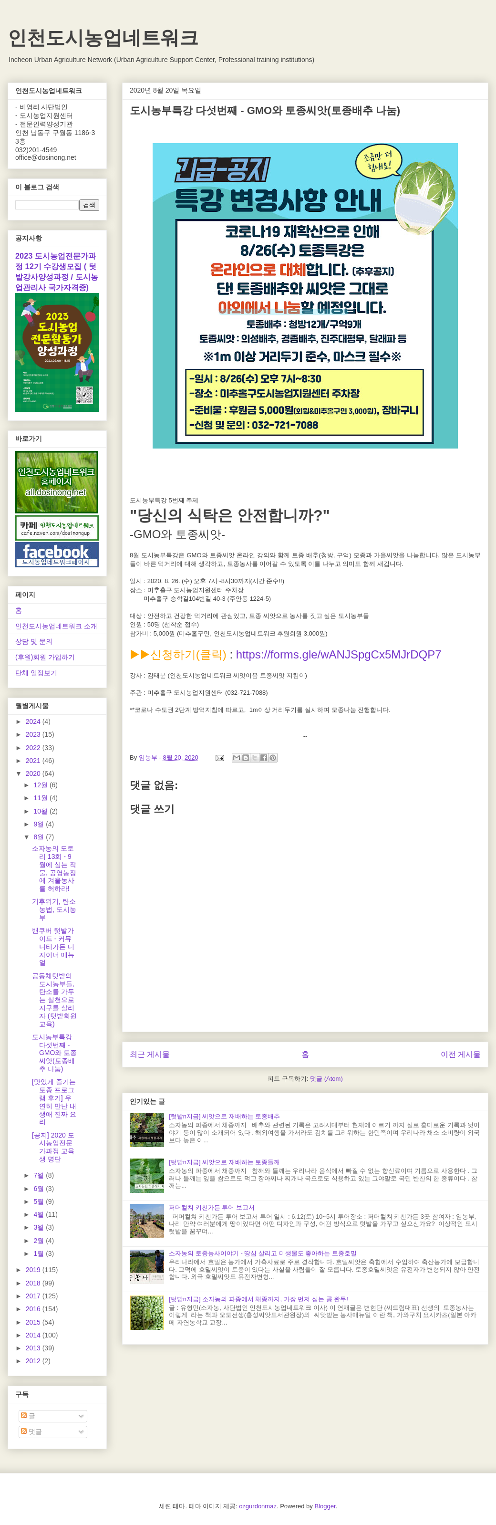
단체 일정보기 (36, 673)
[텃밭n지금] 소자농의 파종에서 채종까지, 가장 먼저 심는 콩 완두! (258, 1299)
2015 (34, 1322)
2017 (34, 1296)
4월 (39, 1214)
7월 (39, 1175)
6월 (39, 1188)
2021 (34, 760)
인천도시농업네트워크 (103, 37)
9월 (39, 824)
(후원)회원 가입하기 (45, 657)
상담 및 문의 (33, 641)
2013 (34, 1348)
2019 (34, 1270)
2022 (34, 748)
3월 (39, 1227)
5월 (39, 1201)
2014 (34, 1335)
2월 (39, 1240)
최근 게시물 (150, 1054)
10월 (41, 811)
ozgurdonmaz (258, 1506)
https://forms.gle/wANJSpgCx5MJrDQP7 (339, 654)
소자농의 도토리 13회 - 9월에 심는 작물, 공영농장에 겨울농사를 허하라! (54, 868)
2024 (34, 721)
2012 (34, 1361)
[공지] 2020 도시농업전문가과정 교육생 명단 (53, 1147)
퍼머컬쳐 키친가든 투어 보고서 (212, 1207)
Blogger (324, 1506)
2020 (34, 773)
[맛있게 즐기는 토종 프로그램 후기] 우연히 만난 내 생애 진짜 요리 (54, 1102)
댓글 (31, 1431)
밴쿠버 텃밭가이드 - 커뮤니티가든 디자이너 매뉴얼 (53, 946)
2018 (34, 1283)
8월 (39, 837)
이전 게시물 (461, 1054)
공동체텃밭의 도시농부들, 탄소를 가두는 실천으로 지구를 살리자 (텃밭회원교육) (54, 1000)
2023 (34, 734)
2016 (34, 1309)
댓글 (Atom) (326, 1078)
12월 (41, 785)
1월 (39, 1253)
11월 (41, 798)
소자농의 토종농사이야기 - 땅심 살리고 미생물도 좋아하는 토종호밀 (263, 1253)
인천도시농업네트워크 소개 (56, 626)
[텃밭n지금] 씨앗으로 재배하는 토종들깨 (224, 1162)
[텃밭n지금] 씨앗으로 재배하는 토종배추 (224, 1116)
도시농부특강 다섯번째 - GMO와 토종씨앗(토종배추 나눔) (54, 1053)
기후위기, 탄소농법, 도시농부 (54, 909)
